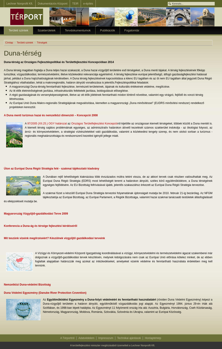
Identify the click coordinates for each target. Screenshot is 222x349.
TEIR (75, 3)
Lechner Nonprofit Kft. (19, 3)
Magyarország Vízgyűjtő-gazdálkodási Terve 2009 (36, 213)
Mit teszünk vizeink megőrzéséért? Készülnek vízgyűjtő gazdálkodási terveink (54, 238)
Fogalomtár (131, 30)
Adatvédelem (86, 338)
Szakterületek (47, 30)
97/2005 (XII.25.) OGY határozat (47, 123)
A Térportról (67, 338)
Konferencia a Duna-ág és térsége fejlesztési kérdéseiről (40, 226)
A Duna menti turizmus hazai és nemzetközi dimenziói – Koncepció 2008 (51, 115)
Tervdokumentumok (78, 30)
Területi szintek (18, 30)
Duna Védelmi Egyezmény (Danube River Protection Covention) (45, 292)
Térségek (42, 42)
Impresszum (105, 338)
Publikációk (107, 30)
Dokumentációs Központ (52, 3)
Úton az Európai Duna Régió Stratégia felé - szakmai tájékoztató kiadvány (51, 168)
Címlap (9, 42)
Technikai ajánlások (129, 338)
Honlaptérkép (153, 338)
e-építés (88, 3)
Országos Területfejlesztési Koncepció (94, 123)
